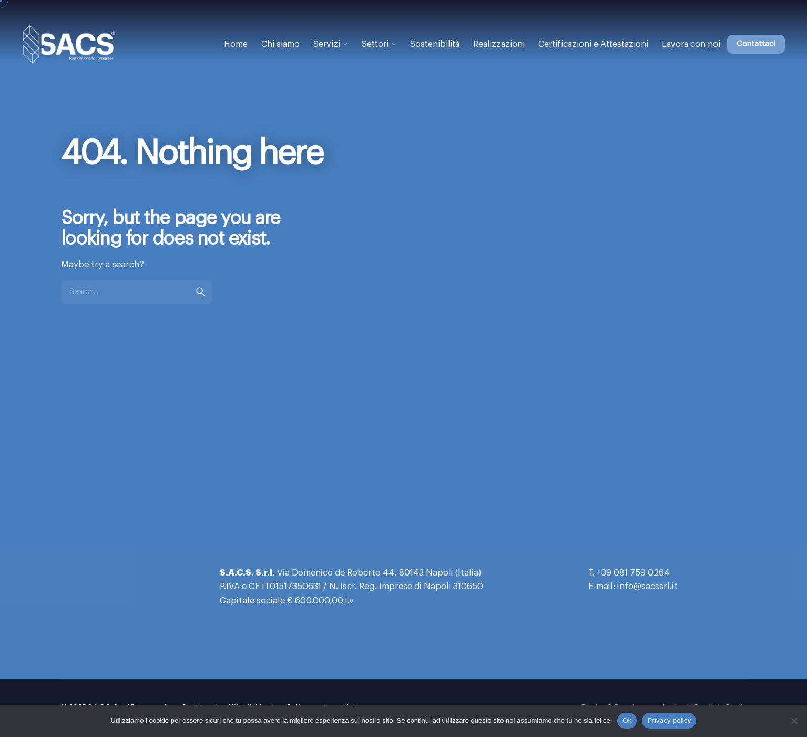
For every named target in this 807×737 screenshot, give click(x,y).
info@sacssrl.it (647, 586)
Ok (626, 720)
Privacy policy (669, 720)
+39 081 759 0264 (633, 573)
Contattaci (756, 44)
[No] (794, 720)
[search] (200, 292)
